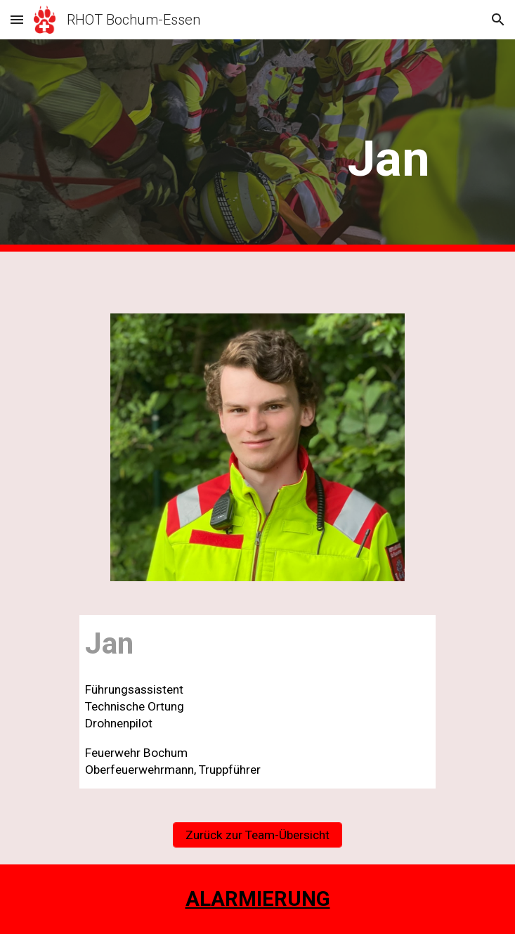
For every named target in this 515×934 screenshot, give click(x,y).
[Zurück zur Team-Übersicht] (257, 835)
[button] (17, 19)
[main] (257, 145)
